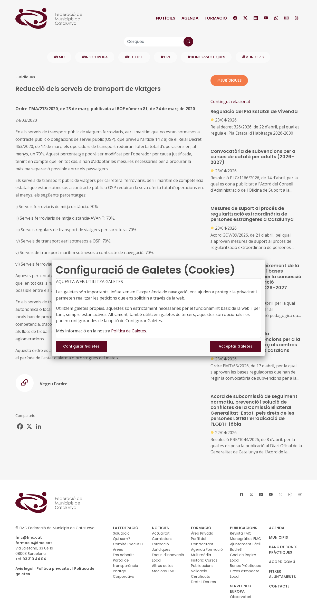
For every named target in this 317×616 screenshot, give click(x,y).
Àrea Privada (202, 533)
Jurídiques (161, 549)
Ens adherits (124, 554)
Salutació (121, 533)
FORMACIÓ (201, 527)
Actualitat (161, 533)
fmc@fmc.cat (28, 537)
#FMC (59, 57)
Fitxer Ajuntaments (282, 574)
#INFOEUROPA (95, 57)
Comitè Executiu (128, 544)
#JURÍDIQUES (229, 80)
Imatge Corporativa (123, 573)
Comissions (162, 538)
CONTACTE (279, 586)
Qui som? (121, 538)
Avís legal (24, 568)
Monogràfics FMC (245, 538)
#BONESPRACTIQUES (206, 57)
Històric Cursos (204, 560)
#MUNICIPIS (253, 57)
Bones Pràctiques (245, 565)
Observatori (240, 596)
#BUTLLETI (134, 57)
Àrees (118, 549)
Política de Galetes (128, 331)
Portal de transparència (125, 563)
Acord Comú (282, 561)
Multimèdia (201, 554)
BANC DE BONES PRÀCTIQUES (283, 549)
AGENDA (276, 527)
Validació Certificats (200, 573)
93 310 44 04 (34, 559)
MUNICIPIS (278, 537)
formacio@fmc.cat (33, 542)
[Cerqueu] (158, 41)
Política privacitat (53, 568)
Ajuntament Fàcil (245, 544)
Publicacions (202, 565)
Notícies (165, 18)
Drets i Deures (203, 581)
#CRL (165, 57)
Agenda (189, 18)
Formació (216, 18)
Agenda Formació (207, 549)
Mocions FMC (164, 571)
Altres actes (162, 565)
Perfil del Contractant (202, 541)
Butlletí (236, 549)
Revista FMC (241, 533)
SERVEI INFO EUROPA (240, 588)
